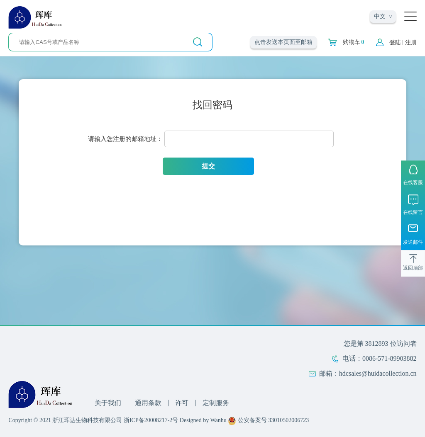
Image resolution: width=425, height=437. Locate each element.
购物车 (353, 42)
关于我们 (108, 402)
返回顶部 (413, 268)
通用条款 (148, 402)
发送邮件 (413, 242)
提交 (208, 166)
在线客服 (413, 182)
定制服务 (216, 402)
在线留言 (413, 212)
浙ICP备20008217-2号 (151, 420)
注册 (411, 42)
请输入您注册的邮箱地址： (125, 139)
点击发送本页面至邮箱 (283, 42)
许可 (181, 402)
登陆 (395, 42)
